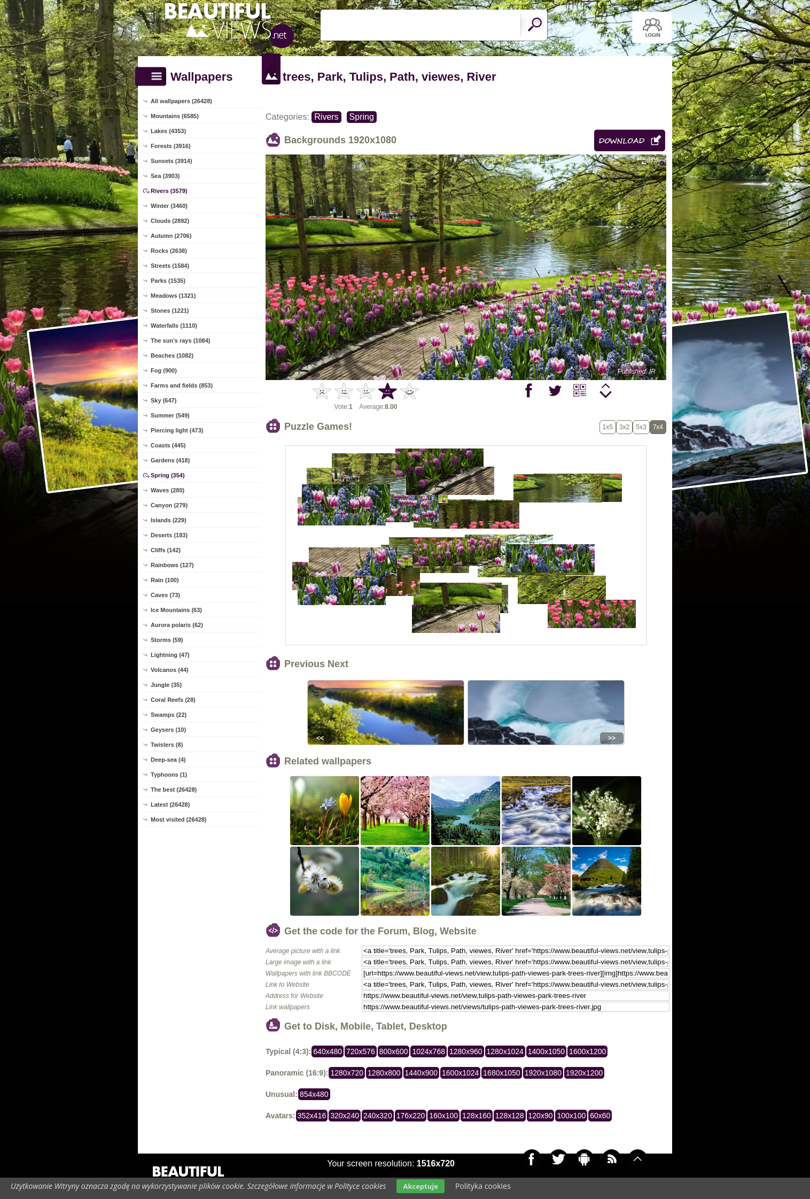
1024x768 (428, 1051)
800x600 (393, 1051)
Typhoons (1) (169, 774)
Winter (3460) (169, 206)
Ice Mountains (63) (176, 610)
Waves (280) (167, 490)
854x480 (314, 1094)
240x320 (377, 1115)
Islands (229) (168, 520)
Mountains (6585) (175, 116)
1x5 (608, 427)
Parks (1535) (168, 280)
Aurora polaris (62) (177, 625)
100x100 (571, 1115)
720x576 (360, 1051)
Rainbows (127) (172, 565)
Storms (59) (167, 640)
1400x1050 (546, 1051)
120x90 (540, 1115)
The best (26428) (174, 789)
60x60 (600, 1115)
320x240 (344, 1115)
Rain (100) (165, 580)
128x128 (509, 1115)
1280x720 (346, 1073)
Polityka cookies (483, 1186)
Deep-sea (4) (168, 759)
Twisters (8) (167, 744)
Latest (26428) (170, 804)
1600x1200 (587, 1051)
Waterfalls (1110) (174, 325)
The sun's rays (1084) (180, 340)
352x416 (312, 1115)
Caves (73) (165, 595)
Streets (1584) (170, 265)
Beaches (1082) (172, 355)
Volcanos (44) (170, 670)
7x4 (658, 427)
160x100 (443, 1115)
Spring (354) (168, 475)
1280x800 (384, 1073)
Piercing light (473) (177, 430)
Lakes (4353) (168, 131)
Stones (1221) (170, 310)
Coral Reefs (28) (173, 700)
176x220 (410, 1115)
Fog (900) (164, 370)
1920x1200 (584, 1073)
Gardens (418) (170, 460)
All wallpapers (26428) (181, 101)
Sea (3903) (165, 176)
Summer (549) (170, 415)
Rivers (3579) (169, 191)
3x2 (624, 427)
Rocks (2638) (169, 250)
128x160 (476, 1115)
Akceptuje (420, 1186)
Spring (361, 116)
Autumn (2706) (171, 236)
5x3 (641, 427)
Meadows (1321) (173, 295)
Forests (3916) (171, 146)
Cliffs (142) (166, 550)
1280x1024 (505, 1051)
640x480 (327, 1051)
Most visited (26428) (179, 819)
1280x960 (465, 1051)
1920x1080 (543, 1073)
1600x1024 (460, 1073)
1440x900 (421, 1073)
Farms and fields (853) (182, 385)
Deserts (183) (169, 535)
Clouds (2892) (170, 221)
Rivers (326, 116)
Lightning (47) (170, 655)
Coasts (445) (168, 445)
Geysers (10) (168, 729)
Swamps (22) (168, 714)
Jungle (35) (166, 685)
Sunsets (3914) (171, 161)
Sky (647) (163, 400)
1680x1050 (501, 1073)
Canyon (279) (169, 505)
